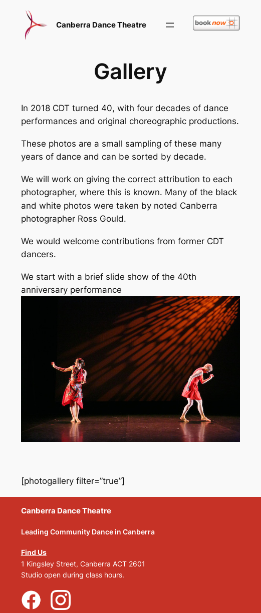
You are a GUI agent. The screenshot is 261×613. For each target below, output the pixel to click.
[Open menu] (170, 25)
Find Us (34, 552)
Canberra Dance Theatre (101, 25)
